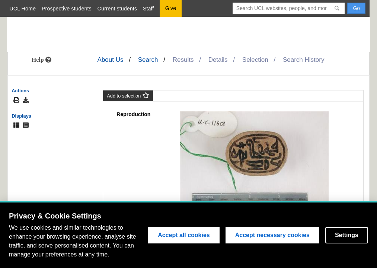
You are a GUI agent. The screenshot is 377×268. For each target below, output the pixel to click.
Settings (346, 235)
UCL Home (22, 9)
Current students (117, 9)
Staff (148, 9)
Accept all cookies (184, 235)
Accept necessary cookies (272, 235)
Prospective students (67, 9)
